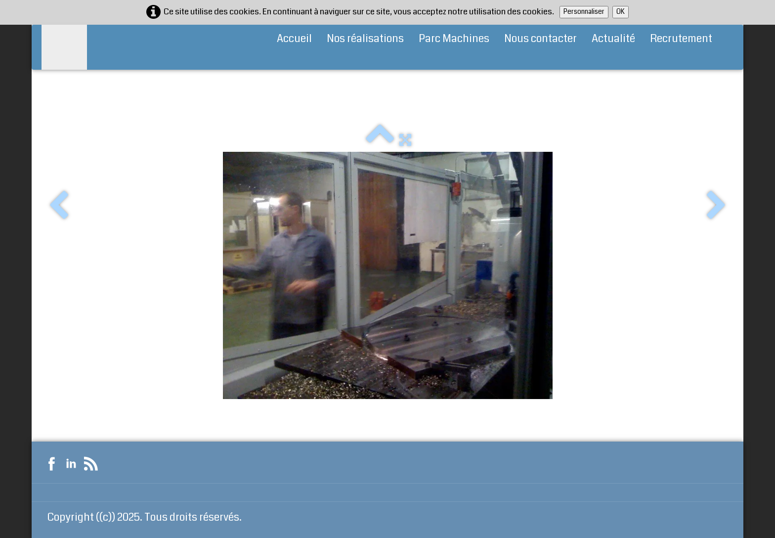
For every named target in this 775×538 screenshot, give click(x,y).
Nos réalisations (365, 38)
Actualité (613, 38)
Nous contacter (540, 38)
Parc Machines (454, 38)
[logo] (64, 47)
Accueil (294, 38)
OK (620, 11)
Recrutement (681, 38)
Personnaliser (583, 11)
